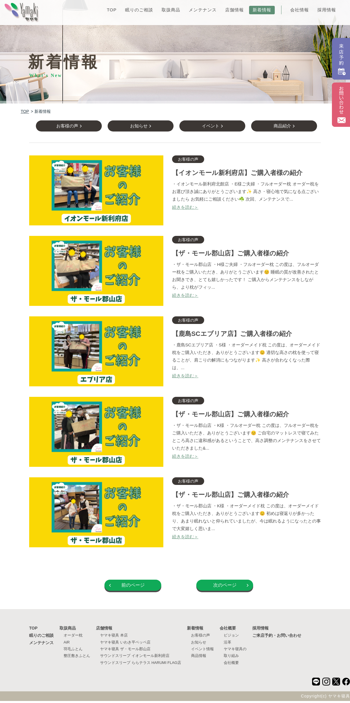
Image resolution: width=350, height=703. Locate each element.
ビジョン (231, 637)
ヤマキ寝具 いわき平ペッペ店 (125, 644)
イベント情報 (202, 650)
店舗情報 (234, 9)
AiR (67, 644)
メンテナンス (203, 9)
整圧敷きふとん (77, 657)
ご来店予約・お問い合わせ (276, 637)
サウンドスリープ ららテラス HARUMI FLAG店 (140, 664)
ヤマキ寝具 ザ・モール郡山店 (125, 650)
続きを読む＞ (185, 208)
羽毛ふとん (73, 650)
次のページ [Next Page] (225, 587)
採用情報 (326, 9)
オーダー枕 (73, 637)
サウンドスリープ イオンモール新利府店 (134, 657)
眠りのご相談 (139, 9)
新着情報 (262, 9)
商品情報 (198, 657)
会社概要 (228, 630)
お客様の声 (200, 637)
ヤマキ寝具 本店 (114, 637)
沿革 (227, 644)
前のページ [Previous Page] (133, 587)
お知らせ (198, 644)
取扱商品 (171, 9)
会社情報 (299, 9)
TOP (112, 9)
